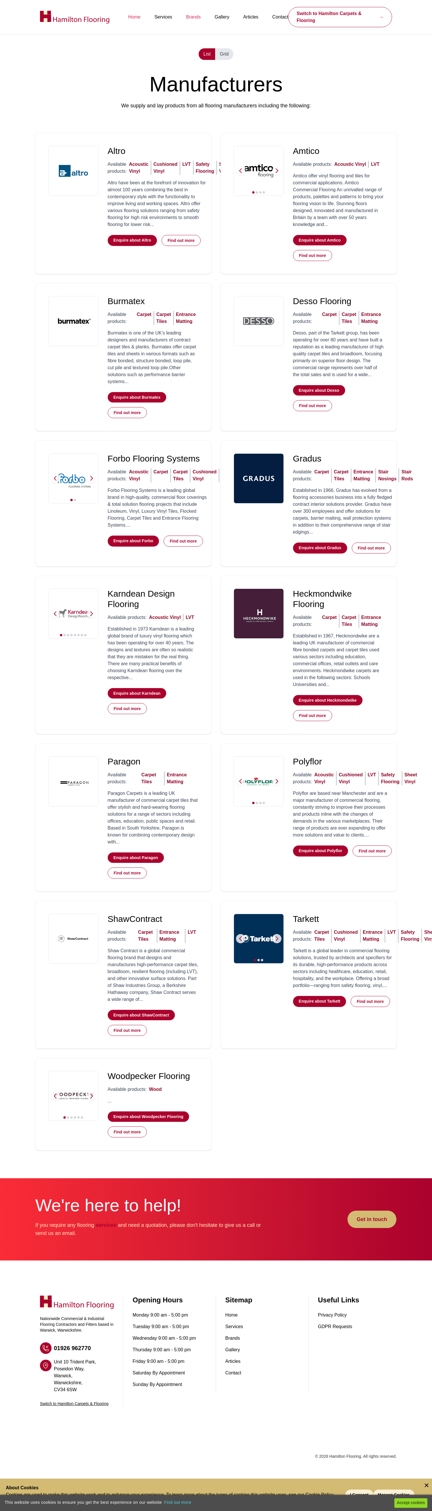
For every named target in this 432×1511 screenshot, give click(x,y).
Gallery (222, 16)
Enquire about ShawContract (141, 1028)
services (106, 1242)
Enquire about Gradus (320, 554)
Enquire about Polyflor (321, 861)
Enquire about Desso (319, 394)
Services (163, 16)
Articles (250, 16)
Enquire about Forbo (134, 547)
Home (134, 16)
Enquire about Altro (132, 241)
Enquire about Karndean (137, 702)
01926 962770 (65, 1365)
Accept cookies (411, 1502)
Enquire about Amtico (320, 241)
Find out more (181, 241)
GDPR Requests (335, 1343)
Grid (224, 54)
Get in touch (372, 1236)
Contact (280, 16)
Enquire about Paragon (136, 868)
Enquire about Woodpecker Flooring (149, 1132)
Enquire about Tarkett (320, 1021)
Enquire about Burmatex (137, 401)
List (206, 54)
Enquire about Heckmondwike (328, 709)
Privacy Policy (332, 1332)
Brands (193, 16)
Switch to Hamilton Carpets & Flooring (340, 17)
